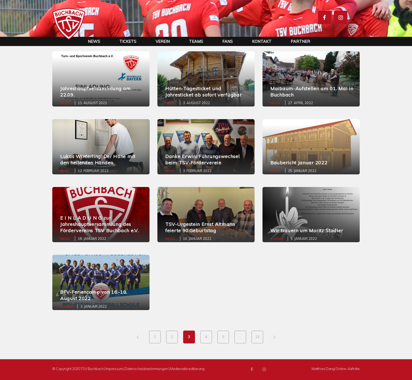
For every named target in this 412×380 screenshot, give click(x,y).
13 (257, 337)
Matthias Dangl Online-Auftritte (336, 369)
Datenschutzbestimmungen (146, 369)
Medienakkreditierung (187, 369)
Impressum (114, 369)
